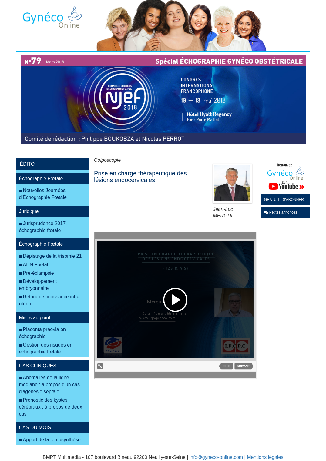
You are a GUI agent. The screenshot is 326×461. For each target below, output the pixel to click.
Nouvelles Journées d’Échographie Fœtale (43, 194)
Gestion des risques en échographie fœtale (46, 348)
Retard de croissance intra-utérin (50, 300)
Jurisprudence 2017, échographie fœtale (43, 227)
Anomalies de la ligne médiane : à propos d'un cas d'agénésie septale (49, 384)
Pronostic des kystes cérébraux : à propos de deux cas (50, 406)
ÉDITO (27, 164)
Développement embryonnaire (38, 285)
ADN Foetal (35, 264)
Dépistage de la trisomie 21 (52, 256)
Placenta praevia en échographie (42, 333)
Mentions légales (265, 457)
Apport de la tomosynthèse (52, 439)
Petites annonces (280, 212)
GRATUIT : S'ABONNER (284, 199)
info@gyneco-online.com (216, 457)
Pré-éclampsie (38, 273)
